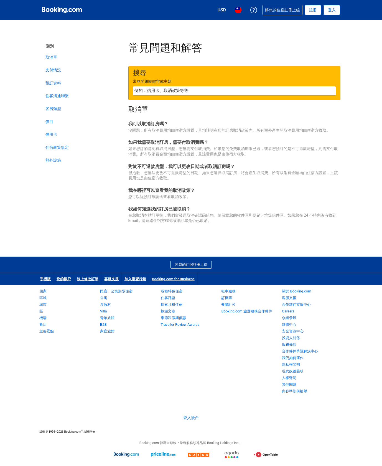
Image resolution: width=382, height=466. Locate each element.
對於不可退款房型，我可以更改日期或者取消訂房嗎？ (181, 166)
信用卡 (51, 134)
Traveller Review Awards (180, 324)
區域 (43, 298)
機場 (43, 318)
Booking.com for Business (173, 279)
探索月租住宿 (171, 304)
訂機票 (226, 298)
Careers (288, 311)
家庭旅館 (107, 331)
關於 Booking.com (296, 291)
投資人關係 (291, 338)
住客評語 (168, 298)
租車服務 (228, 291)
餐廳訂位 (228, 304)
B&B (103, 324)
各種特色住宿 (171, 291)
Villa (103, 311)
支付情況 (53, 70)
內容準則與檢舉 (294, 391)
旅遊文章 (168, 311)
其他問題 (289, 384)
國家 (43, 291)
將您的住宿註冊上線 (191, 264)
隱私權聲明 (291, 364)
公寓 (103, 298)
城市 (43, 304)
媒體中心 (289, 324)
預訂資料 (53, 83)
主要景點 (46, 331)
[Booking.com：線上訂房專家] (62, 10)
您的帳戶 (64, 279)
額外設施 (53, 160)
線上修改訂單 (87, 279)
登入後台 (191, 417)
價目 (49, 121)
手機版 (45, 279)
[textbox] (234, 91)
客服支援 (111, 279)
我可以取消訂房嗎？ (148, 123)
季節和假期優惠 (173, 318)
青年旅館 (107, 318)
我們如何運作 (293, 358)
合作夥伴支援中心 (296, 304)
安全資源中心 (293, 331)
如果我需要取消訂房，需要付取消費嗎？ (168, 142)
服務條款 (289, 344)
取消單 (51, 57)
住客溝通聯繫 (57, 96)
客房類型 (53, 108)
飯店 (43, 324)
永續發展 (289, 318)
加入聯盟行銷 (135, 279)
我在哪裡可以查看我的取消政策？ (161, 190)
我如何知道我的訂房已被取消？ (159, 209)
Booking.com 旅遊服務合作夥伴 (246, 311)
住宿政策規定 (57, 147)
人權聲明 (289, 378)
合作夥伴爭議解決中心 (300, 351)
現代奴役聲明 (293, 371)
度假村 (105, 304)
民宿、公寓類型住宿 (116, 291)
